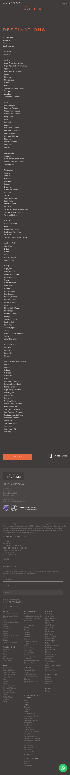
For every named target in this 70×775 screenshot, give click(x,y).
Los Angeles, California (13, 384)
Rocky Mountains (10, 407)
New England (9, 393)
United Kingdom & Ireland (13, 333)
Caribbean (8, 170)
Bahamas (7, 179)
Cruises (7, 220)
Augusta (7, 367)
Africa (7, 60)
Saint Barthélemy (10, 198)
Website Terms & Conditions (16, 548)
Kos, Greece (9, 294)
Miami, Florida (9, 387)
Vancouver (8, 426)
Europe (7, 266)
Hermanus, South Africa (13, 72)
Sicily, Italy (8, 325)
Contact (7, 541)
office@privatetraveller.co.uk (16, 501)
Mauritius (7, 350)
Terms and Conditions (13, 546)
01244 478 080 (61, 456)
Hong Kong (8, 117)
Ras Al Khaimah (10, 257)
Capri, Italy (8, 269)
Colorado (7, 373)
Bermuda (7, 184)
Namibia (7, 83)
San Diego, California (12, 409)
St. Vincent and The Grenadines (16, 209)
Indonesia (8, 122)
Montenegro (8, 311)
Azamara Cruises (10, 224)
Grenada (7, 193)
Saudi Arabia (9, 260)
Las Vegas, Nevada (11, 381)
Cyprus (7, 280)
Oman (6, 252)
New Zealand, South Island (14, 162)
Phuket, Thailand (10, 142)
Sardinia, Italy (9, 322)
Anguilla (7, 173)
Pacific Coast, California (13, 404)
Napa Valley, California (12, 390)
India (6, 119)
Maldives (7, 347)
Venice (6, 336)
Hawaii (6, 379)
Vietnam (7, 147)
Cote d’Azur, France (11, 274)
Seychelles (8, 353)
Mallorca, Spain (10, 302)
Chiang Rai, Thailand (12, 114)
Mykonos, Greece (10, 314)
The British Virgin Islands (13, 212)
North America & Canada (15, 361)
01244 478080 (11, 2)
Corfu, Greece (9, 272)
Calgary (7, 370)
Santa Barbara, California (13, 415)
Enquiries (17, 457)
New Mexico (8, 395)
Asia (6, 102)
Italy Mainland (9, 291)
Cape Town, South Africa (13, 63)
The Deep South (10, 423)
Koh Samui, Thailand (12, 131)
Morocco (7, 77)
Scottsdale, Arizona (11, 418)
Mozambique (9, 80)
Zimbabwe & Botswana (13, 97)
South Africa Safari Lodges (14, 88)
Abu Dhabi (8, 246)
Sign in (64, 4)
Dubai (6, 249)
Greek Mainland (10, 283)
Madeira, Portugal (11, 297)
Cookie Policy (9, 552)
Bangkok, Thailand (11, 108)
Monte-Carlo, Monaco (12, 308)
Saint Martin (8, 201)
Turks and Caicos (10, 215)
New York (7, 398)
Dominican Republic (11, 190)
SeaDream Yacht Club (12, 232)
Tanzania (7, 91)
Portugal (7, 316)
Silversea (7, 235)
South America (9, 37)
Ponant (7, 226)
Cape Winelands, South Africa (15, 66)
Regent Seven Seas (11, 229)
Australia (7, 156)
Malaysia (7, 139)
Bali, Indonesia (9, 105)
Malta (6, 305)
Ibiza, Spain (8, 286)
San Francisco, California (13, 412)
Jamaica (7, 195)
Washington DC (10, 429)
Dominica (7, 187)
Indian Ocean (9, 344)
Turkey (6, 331)
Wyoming (7, 432)
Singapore (8, 145)
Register (7, 543)
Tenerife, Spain (9, 328)
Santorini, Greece (10, 319)
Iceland (7, 288)
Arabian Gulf (9, 243)
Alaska (6, 364)
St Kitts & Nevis (10, 204)
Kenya (6, 74)
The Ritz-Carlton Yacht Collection (16, 238)
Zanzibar (7, 94)
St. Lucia (7, 207)
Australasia (9, 153)
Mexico (7, 51)
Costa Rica (8, 376)
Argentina (6, 40)
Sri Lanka (7, 356)
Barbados (7, 181)
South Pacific (9, 164)
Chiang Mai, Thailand (12, 111)
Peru (4, 43)
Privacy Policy (9, 555)
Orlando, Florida (10, 401)
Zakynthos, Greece (11, 339)
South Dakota (9, 421)
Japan (6, 125)
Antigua (7, 176)
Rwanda (7, 86)
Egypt (6, 69)
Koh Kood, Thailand (11, 128)
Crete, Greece (9, 277)
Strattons (14, 600)
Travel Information (12, 550)
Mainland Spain (10, 300)
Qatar (6, 255)
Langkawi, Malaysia (11, 136)
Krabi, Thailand (10, 133)
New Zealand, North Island (14, 159)
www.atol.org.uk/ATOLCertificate (23, 532)
